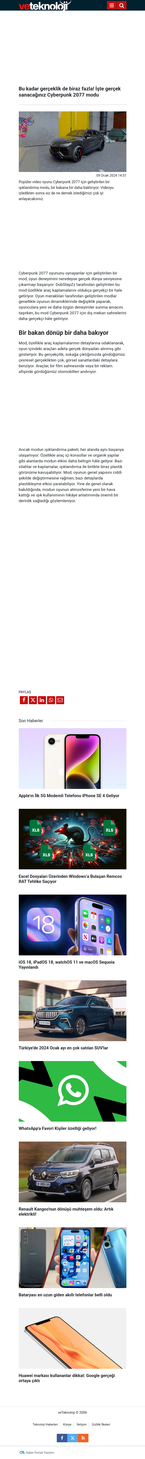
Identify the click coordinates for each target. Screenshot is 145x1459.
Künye (67, 1424)
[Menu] (112, 5)
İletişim (82, 1424)
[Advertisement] (72, 46)
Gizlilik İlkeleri (101, 1424)
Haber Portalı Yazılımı (40, 1452)
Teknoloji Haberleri (45, 1424)
